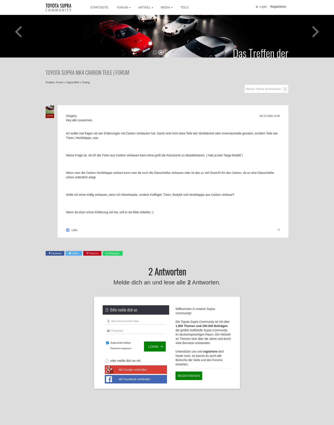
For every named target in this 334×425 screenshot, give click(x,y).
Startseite (99, 7)
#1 (279, 230)
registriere (210, 351)
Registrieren (278, 6)
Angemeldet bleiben (120, 342)
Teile (184, 7)
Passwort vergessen (120, 348)
